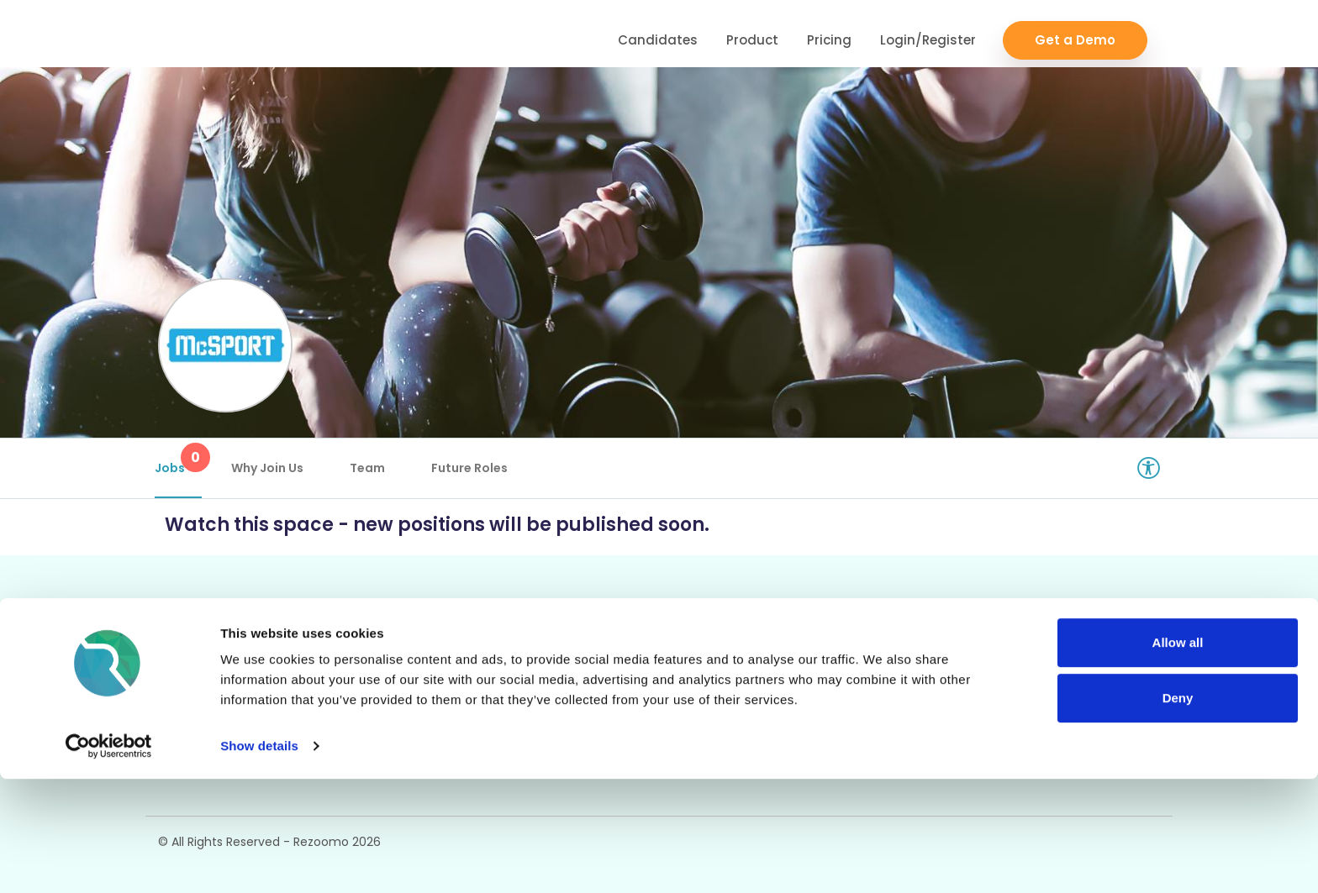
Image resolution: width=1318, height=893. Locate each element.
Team (370, 468)
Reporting (602, 681)
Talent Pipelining (418, 709)
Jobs (181, 459)
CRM (379, 652)
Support (801, 652)
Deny (1178, 811)
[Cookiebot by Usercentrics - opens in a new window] (108, 860)
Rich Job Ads (200, 681)
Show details (259, 860)
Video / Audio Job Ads (229, 709)
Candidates (658, 34)
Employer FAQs (825, 681)
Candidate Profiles (629, 709)
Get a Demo (1075, 34)
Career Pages (203, 652)
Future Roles (473, 468)
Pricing (829, 34)
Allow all (1178, 756)
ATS (581, 652)
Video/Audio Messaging (440, 681)
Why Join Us (271, 468)
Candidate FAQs (827, 709)
